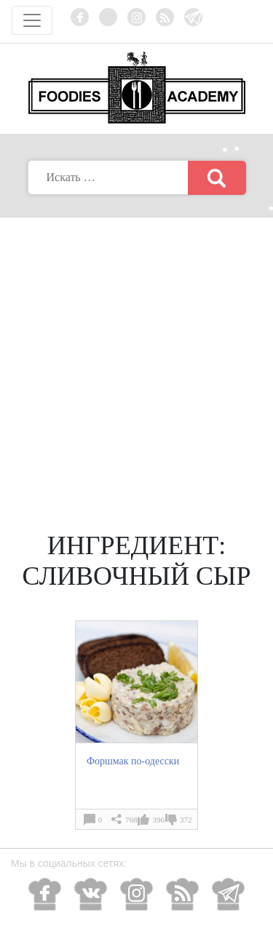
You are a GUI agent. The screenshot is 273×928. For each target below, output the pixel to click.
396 (158, 819)
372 (186, 819)
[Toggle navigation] (32, 20)
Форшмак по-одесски (133, 761)
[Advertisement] (136, 361)
